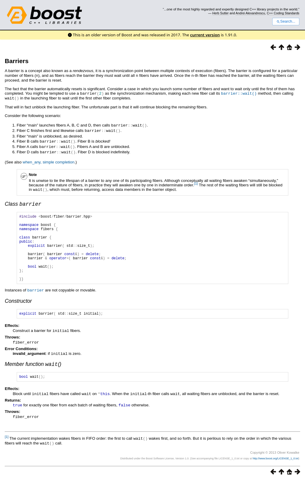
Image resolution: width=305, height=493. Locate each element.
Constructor (18, 313)
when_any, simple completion (48, 159)
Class (23, 202)
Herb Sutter (220, 13)
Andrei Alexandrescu (250, 13)
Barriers (17, 60)
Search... (285, 21)
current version (205, 35)
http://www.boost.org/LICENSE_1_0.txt (275, 470)
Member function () (33, 377)
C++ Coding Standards (283, 13)
